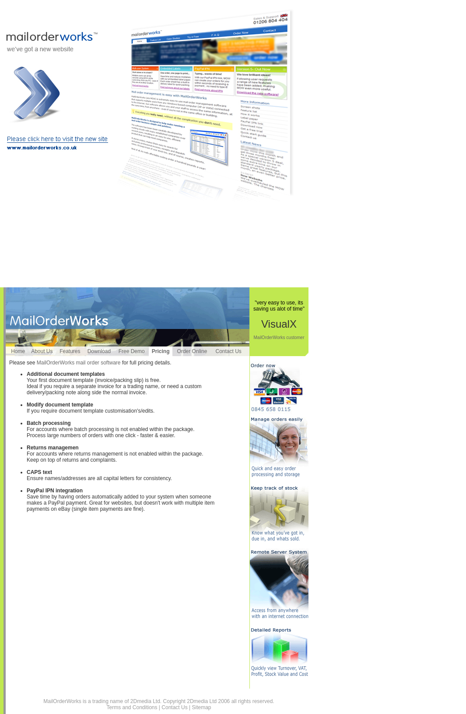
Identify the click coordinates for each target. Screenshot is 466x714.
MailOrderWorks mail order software (79, 363)
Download (99, 351)
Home (18, 351)
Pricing (161, 351)
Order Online (192, 351)
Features (70, 351)
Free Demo (132, 351)
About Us (42, 351)
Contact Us (229, 351)
